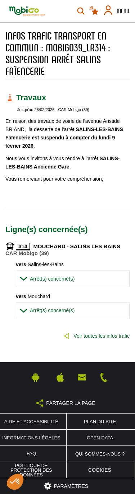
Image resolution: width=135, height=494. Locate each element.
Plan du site (100, 421)
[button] (72, 279)
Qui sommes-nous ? (100, 454)
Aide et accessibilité (31, 421)
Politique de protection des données (31, 470)
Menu (123, 11)
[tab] (72, 279)
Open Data (100, 437)
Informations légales (31, 437)
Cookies (99, 470)
